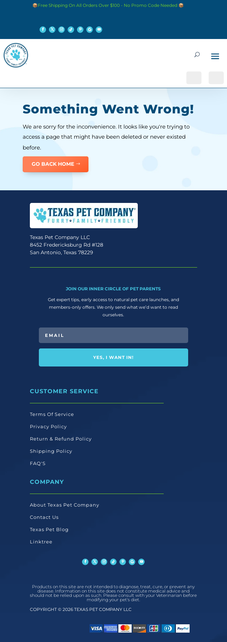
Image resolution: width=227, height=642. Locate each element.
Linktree (41, 542)
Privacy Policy (48, 426)
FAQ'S (38, 463)
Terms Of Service (52, 414)
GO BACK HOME (53, 164)
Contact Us (44, 517)
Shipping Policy (51, 451)
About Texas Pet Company (64, 505)
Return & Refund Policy (61, 439)
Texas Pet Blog (49, 529)
